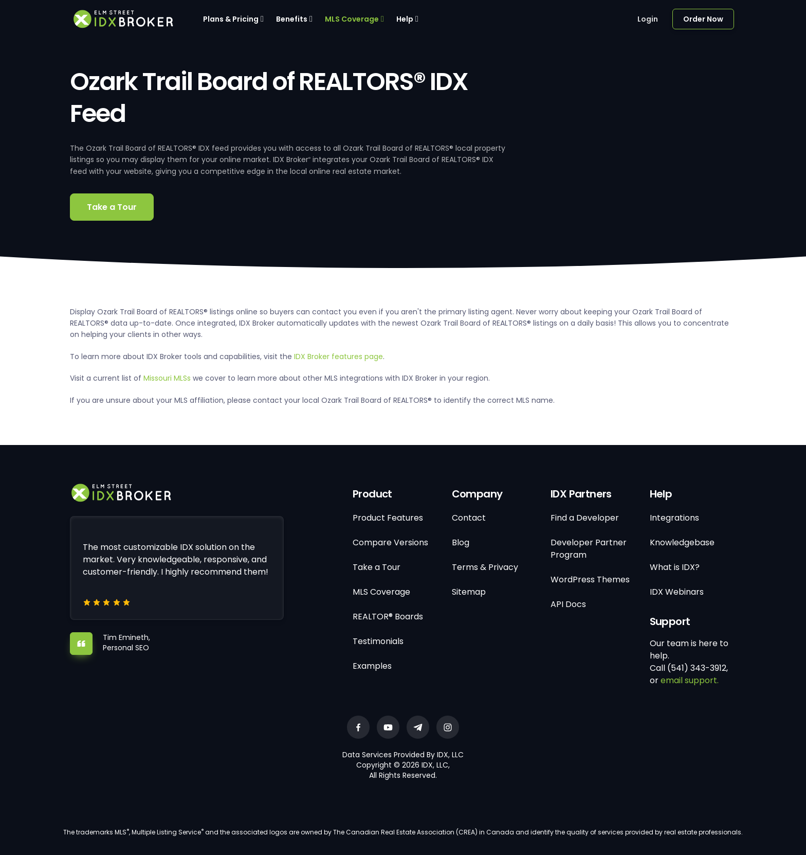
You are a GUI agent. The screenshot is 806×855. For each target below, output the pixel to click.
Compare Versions (390, 542)
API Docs (568, 604)
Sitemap (469, 592)
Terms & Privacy (485, 567)
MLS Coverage (352, 19)
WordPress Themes (590, 579)
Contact (469, 518)
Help (404, 19)
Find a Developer (585, 518)
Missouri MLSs (167, 378)
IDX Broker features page (338, 356)
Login (647, 19)
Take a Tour (112, 207)
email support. (690, 680)
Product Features (388, 518)
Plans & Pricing (231, 19)
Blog (460, 542)
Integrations (674, 518)
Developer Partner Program (589, 549)
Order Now (703, 19)
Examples (372, 666)
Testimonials (378, 641)
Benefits (291, 19)
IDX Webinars (677, 592)
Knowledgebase (682, 542)
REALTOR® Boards (388, 616)
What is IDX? (675, 567)
